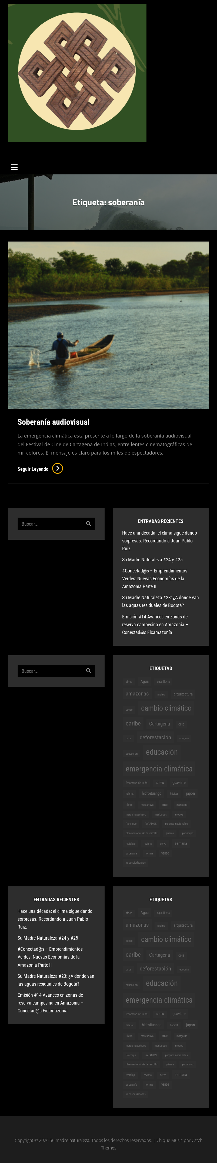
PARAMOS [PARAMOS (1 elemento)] (151, 824)
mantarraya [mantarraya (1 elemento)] (147, 805)
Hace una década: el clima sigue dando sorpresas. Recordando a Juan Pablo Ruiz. (159, 540)
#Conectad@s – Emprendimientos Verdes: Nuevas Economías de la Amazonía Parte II (154, 578)
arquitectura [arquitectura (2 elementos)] (183, 694)
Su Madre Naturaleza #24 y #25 (152, 559)
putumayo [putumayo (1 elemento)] (187, 833)
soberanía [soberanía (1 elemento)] (131, 853)
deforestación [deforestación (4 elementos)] (155, 737)
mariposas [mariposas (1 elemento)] (161, 814)
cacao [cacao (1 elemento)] (129, 709)
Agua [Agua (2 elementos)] (145, 681)
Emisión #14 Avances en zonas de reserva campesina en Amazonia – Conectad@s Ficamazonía (155, 624)
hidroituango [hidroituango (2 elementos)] (152, 793)
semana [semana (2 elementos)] (181, 843)
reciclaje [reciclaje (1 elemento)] (130, 844)
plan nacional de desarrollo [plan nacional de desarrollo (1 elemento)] (142, 833)
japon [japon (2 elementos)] (190, 793)
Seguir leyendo (40, 469)
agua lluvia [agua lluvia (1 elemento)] (163, 682)
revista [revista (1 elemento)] (148, 844)
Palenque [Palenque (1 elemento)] (131, 824)
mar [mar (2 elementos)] (165, 804)
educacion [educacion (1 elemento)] (132, 754)
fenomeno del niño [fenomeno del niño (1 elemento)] (137, 783)
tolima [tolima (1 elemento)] (149, 853)
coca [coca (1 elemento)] (128, 738)
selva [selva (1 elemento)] (163, 844)
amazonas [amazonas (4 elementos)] (137, 693)
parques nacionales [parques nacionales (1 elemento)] (176, 824)
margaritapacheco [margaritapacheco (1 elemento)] (136, 814)
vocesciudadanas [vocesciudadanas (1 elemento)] (136, 862)
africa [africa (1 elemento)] (129, 682)
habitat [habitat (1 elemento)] (129, 794)
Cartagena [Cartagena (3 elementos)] (159, 724)
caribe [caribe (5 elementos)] (133, 723)
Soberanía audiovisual (54, 422)
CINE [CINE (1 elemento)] (181, 724)
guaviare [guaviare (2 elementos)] (179, 782)
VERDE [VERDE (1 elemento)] (165, 853)
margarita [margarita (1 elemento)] (181, 805)
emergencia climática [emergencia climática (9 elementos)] (159, 768)
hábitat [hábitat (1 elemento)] (174, 794)
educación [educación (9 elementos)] (162, 752)
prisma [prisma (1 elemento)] (170, 833)
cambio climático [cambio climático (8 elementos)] (166, 708)
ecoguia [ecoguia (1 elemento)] (184, 738)
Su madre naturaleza (42, 146)
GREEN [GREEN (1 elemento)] (160, 783)
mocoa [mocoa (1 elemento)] (179, 814)
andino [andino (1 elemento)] (161, 694)
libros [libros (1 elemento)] (129, 805)
